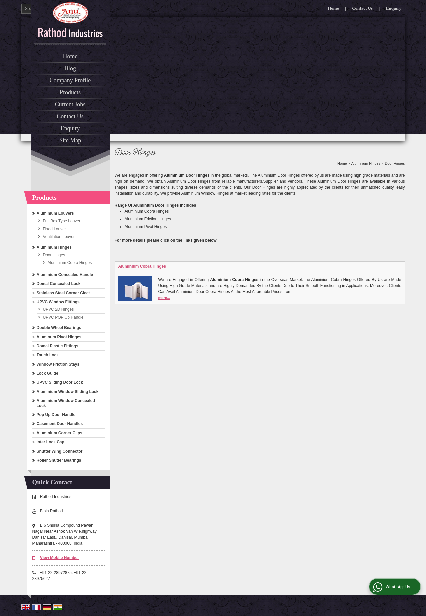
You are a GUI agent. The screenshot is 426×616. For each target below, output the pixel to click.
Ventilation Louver (59, 236)
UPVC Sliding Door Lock (60, 382)
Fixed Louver (54, 229)
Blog (70, 68)
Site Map (70, 140)
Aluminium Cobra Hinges (70, 262)
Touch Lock (48, 355)
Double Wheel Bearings (59, 327)
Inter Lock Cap (50, 442)
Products (70, 92)
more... (164, 298)
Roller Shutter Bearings (59, 460)
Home (333, 8)
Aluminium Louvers (55, 213)
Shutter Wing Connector (60, 451)
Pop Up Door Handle (56, 414)
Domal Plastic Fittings (57, 346)
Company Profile (70, 80)
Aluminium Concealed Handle (65, 274)
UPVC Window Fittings (58, 302)
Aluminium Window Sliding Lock (68, 391)
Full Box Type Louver (62, 221)
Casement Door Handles (60, 423)
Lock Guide (47, 373)
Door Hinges (54, 255)
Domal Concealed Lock (59, 283)
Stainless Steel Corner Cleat (63, 293)
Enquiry (393, 8)
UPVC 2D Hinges (58, 309)
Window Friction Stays (58, 364)
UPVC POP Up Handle (63, 317)
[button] (59, 557)
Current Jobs (70, 104)
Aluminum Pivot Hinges (59, 337)
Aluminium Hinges (54, 247)
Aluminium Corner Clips (59, 433)
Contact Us (362, 8)
